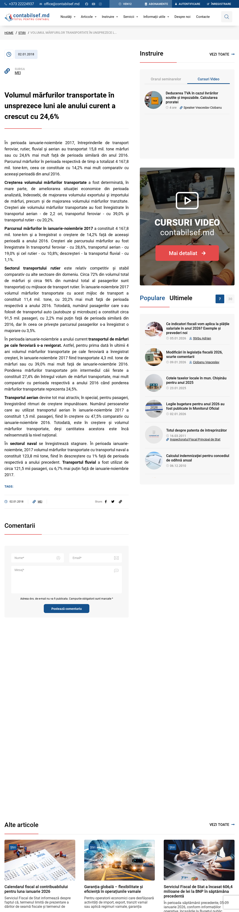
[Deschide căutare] (226, 16)
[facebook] (106, 501)
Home (8, 33)
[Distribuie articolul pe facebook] (106, 501)
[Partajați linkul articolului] (120, 501)
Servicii (128, 17)
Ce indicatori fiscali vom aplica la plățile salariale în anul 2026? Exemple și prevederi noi (197, 328)
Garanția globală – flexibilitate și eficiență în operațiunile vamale (113, 889)
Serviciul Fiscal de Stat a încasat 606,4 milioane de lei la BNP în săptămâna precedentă (198, 891)
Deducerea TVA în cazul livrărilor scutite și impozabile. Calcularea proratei (192, 97)
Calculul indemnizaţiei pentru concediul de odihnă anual (197, 458)
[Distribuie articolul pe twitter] (112, 501)
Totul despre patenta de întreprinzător (196, 430)
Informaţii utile (154, 17)
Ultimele (181, 298)
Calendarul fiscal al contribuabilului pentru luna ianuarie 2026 (36, 889)
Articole (87, 17)
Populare (152, 298)
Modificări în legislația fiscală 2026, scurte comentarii (194, 354)
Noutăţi (66, 17)
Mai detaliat (187, 253)
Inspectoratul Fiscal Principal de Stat (195, 439)
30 (230, 299)
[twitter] (113, 501)
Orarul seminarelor (166, 79)
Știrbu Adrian (202, 338)
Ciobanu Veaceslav (206, 362)
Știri (22, 33)
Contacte (203, 17)
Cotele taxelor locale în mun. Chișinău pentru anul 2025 (196, 380)
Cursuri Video (208, 79)
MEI (18, 73)
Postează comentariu (66, 609)
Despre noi (182, 17)
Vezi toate (222, 54)
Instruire (108, 17)
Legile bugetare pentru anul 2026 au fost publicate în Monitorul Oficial (195, 406)
